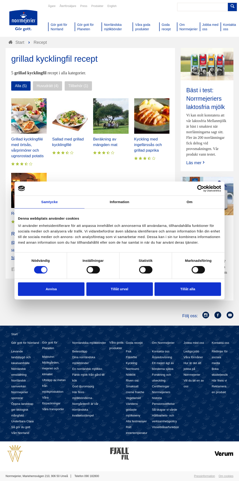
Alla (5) (21, 86)
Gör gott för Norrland (25, 343)
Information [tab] (119, 202)
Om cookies (226, 476)
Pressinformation (204, 476)
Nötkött (130, 374)
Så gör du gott (20, 427)
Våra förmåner (193, 357)
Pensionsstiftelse (163, 404)
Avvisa (51, 289)
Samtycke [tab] (49, 202)
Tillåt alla (187, 289)
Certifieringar (160, 386)
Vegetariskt (133, 398)
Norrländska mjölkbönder (89, 343)
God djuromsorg (83, 386)
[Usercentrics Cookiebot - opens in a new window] (200, 188)
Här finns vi (219, 380)
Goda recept (134, 343)
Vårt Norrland (20, 433)
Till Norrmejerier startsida (23, 20)
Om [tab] (189, 202)
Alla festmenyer (136, 421)
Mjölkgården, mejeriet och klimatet (50, 368)
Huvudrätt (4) (47, 86)
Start (14, 334)
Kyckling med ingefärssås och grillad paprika (148, 145)
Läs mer (196, 162)
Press (83, 6)
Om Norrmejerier (163, 343)
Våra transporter (53, 409)
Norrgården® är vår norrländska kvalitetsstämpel (85, 409)
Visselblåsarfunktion (165, 427)
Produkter (97, 6)
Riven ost (132, 380)
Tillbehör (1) (78, 86)
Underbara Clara (22, 421)
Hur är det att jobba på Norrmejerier (192, 368)
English (111, 6)
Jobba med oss (193, 343)
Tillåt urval (119, 289)
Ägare (52, 6)
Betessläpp (79, 351)
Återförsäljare (68, 6)
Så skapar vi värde (164, 409)
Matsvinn (48, 356)
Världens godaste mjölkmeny (133, 409)
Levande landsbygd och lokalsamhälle (21, 357)
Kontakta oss (160, 351)
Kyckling (131, 363)
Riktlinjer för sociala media (220, 357)
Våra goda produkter (116, 345)
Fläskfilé (131, 357)
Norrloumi (132, 369)
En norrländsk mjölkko (87, 369)
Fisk (128, 351)
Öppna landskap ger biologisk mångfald (22, 409)
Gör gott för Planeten (49, 345)
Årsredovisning (162, 357)
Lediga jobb (191, 351)
